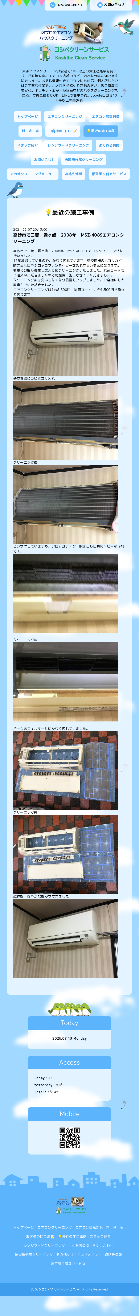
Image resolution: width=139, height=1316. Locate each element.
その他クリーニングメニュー (33, 174)
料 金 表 (30, 131)
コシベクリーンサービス (58, 1289)
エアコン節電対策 (106, 116)
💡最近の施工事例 (101, 131)
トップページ (27, 116)
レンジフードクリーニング (68, 145)
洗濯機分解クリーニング (84, 159)
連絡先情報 (73, 174)
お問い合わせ (111, 5)
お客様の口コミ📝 (63, 131)
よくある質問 (109, 145)
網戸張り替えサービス (109, 174)
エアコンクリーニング (65, 116)
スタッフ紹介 (27, 145)
